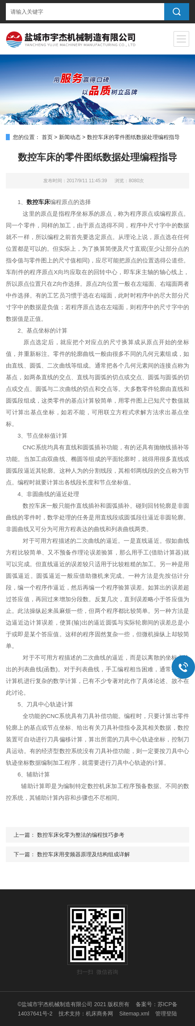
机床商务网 (99, 1013)
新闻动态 (70, 137)
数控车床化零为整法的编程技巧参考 (80, 835)
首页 (47, 137)
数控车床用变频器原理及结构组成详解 (83, 854)
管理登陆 (166, 1013)
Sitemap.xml (134, 1013)
